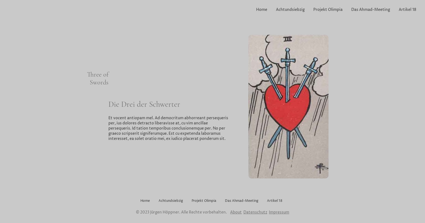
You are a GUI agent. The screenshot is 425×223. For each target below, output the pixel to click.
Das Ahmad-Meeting (370, 9)
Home (261, 9)
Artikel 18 (407, 9)
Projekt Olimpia (328, 9)
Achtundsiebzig (290, 9)
